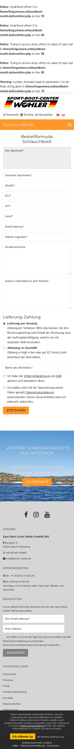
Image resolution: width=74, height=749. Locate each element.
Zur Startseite (37, 482)
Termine (8, 680)
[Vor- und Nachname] (37, 175)
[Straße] (37, 186)
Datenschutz (11, 709)
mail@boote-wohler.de (18, 558)
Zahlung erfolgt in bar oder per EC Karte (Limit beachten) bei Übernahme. (36, 352)
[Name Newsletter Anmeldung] (33, 629)
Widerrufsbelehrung (36, 376)
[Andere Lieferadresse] (37, 293)
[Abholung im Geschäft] (4, 348)
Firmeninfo (10, 674)
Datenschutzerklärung (40, 392)
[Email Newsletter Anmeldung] (33, 619)
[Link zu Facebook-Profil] (26, 514)
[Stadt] (37, 206)
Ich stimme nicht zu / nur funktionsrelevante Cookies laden (38, 741)
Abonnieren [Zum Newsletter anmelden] (15, 652)
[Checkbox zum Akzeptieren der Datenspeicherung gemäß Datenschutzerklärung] (4, 636)
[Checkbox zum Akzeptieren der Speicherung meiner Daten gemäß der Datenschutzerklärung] (4, 388)
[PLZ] (37, 196)
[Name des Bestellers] (37, 368)
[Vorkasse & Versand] (4, 323)
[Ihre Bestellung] (37, 158)
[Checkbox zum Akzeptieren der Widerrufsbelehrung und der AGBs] (4, 376)
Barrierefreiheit (12, 703)
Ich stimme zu (22, 736)
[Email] (37, 226)
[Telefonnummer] (37, 237)
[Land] (37, 216)
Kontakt (8, 697)
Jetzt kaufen (16, 410)
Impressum (53, 745)
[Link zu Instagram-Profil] (36, 514)
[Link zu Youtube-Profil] (47, 514)
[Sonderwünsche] (37, 259)
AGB (59, 376)
